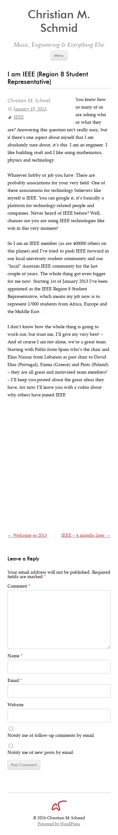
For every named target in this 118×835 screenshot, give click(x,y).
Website (16, 705)
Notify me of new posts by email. (41, 752)
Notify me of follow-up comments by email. (51, 735)
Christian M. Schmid (59, 21)
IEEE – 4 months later (85, 535)
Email (15, 680)
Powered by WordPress (59, 823)
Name (15, 656)
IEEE (19, 117)
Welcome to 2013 (27, 535)
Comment (19, 586)
